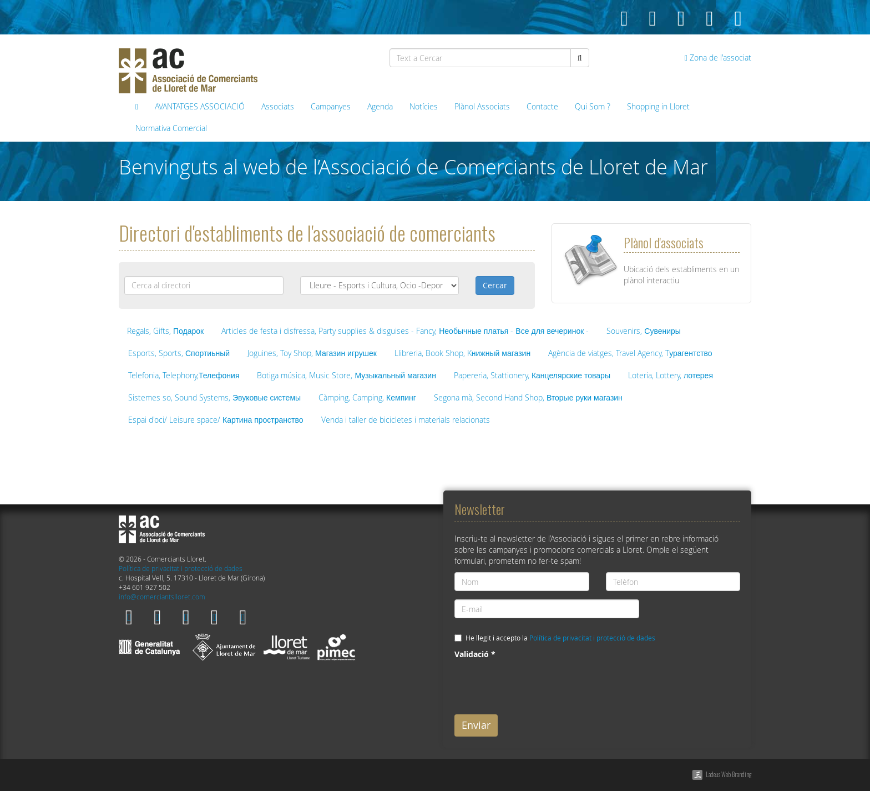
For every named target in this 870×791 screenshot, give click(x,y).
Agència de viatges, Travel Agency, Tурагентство (630, 353)
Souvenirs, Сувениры (643, 331)
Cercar (495, 285)
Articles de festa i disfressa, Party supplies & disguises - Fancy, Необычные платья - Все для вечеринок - (405, 331)
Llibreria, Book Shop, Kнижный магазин (462, 353)
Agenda (380, 106)
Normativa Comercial (171, 128)
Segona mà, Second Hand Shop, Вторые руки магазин (528, 397)
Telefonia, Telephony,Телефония (183, 375)
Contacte (542, 106)
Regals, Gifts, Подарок (165, 331)
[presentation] (538, 684)
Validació (474, 654)
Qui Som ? (592, 106)
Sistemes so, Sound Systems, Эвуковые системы (214, 397)
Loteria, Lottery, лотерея (670, 375)
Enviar (476, 725)
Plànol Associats (482, 106)
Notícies (423, 106)
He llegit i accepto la (560, 638)
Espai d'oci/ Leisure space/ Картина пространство (216, 419)
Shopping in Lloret (658, 106)
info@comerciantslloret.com (162, 597)
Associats (277, 106)
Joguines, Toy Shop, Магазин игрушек (312, 353)
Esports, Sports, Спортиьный (179, 353)
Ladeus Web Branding (728, 774)
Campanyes (331, 106)
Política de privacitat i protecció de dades (180, 568)
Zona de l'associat (718, 57)
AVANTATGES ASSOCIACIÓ (200, 106)
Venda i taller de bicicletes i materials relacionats (405, 419)
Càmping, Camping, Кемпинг (367, 397)
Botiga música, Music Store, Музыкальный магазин (346, 375)
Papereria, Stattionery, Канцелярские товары (532, 375)
